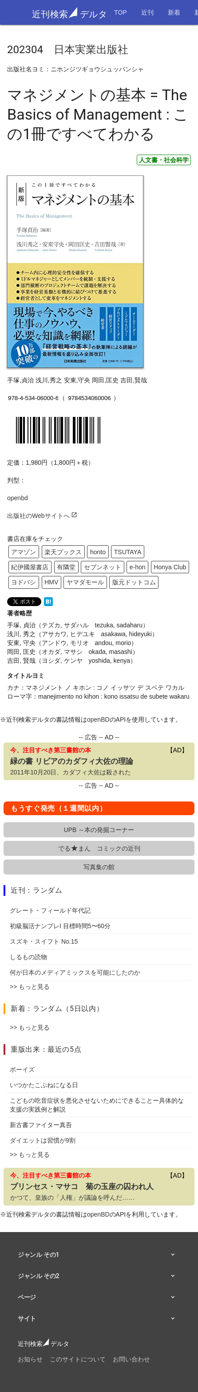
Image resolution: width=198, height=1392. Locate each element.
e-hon (138, 567)
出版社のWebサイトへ (42, 515)
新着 (174, 12)
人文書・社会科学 (164, 159)
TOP (120, 12)
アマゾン (23, 552)
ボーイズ (22, 1069)
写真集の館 (99, 867)
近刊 (147, 12)
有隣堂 (66, 567)
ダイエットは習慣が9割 (42, 1140)
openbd (17, 498)
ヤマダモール (85, 582)
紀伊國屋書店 (29, 567)
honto (98, 552)
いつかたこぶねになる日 (44, 1085)
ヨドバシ (23, 582)
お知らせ (30, 1359)
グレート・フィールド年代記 (50, 910)
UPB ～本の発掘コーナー (99, 829)
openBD (98, 719)
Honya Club (170, 567)
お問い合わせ (131, 1359)
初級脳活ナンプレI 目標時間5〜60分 (60, 925)
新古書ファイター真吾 (41, 1124)
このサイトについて (78, 1359)
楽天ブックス (63, 552)
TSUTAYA (127, 552)
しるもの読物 (28, 956)
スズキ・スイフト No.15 (44, 941)
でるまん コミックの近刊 (99, 848)
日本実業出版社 (91, 49)
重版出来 (25, 1049)
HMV (51, 582)
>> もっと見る (30, 986)
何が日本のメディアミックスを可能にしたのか (75, 972)
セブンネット (102, 567)
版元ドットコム (134, 582)
